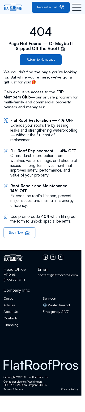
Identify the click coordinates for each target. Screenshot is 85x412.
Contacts (11, 318)
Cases (8, 298)
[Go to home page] (13, 7)
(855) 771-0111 (14, 280)
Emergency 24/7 (55, 311)
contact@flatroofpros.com (58, 275)
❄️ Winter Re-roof (56, 305)
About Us (11, 311)
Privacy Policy (69, 389)
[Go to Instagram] (52, 257)
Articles (9, 305)
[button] (76, 7)
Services (49, 298)
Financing (11, 324)
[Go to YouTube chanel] (60, 257)
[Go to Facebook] (45, 257)
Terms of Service (13, 389)
